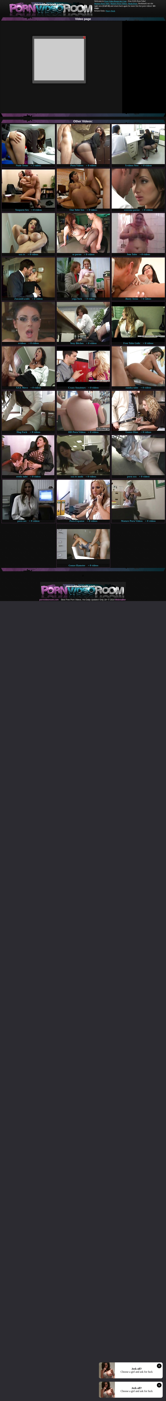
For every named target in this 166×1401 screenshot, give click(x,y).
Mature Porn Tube (102, 3)
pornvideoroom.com (49, 600)
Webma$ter (120, 600)
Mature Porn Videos (119, 3)
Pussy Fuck (110, 11)
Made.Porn (132, 3)
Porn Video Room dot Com (115, 1)
